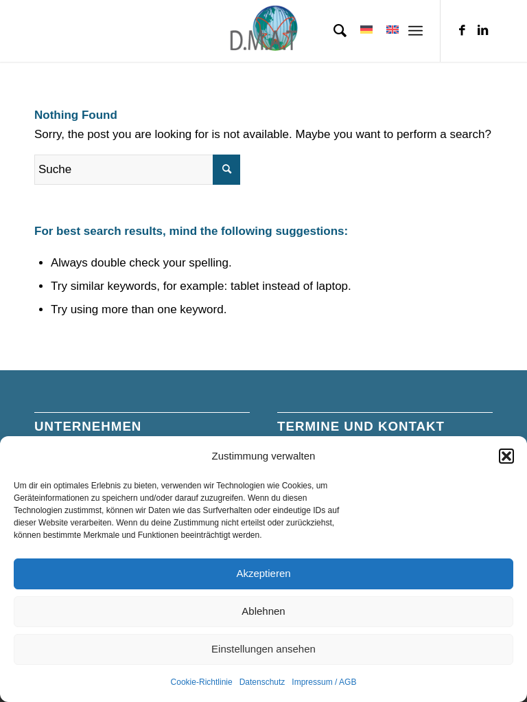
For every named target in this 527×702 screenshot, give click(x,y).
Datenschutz (262, 682)
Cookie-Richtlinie (202, 682)
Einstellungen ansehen (263, 649)
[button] (506, 456)
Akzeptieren (263, 573)
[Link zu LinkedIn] (482, 31)
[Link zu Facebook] (462, 31)
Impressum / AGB (324, 682)
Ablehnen (263, 611)
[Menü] (415, 30)
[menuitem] (333, 31)
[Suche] (333, 31)
